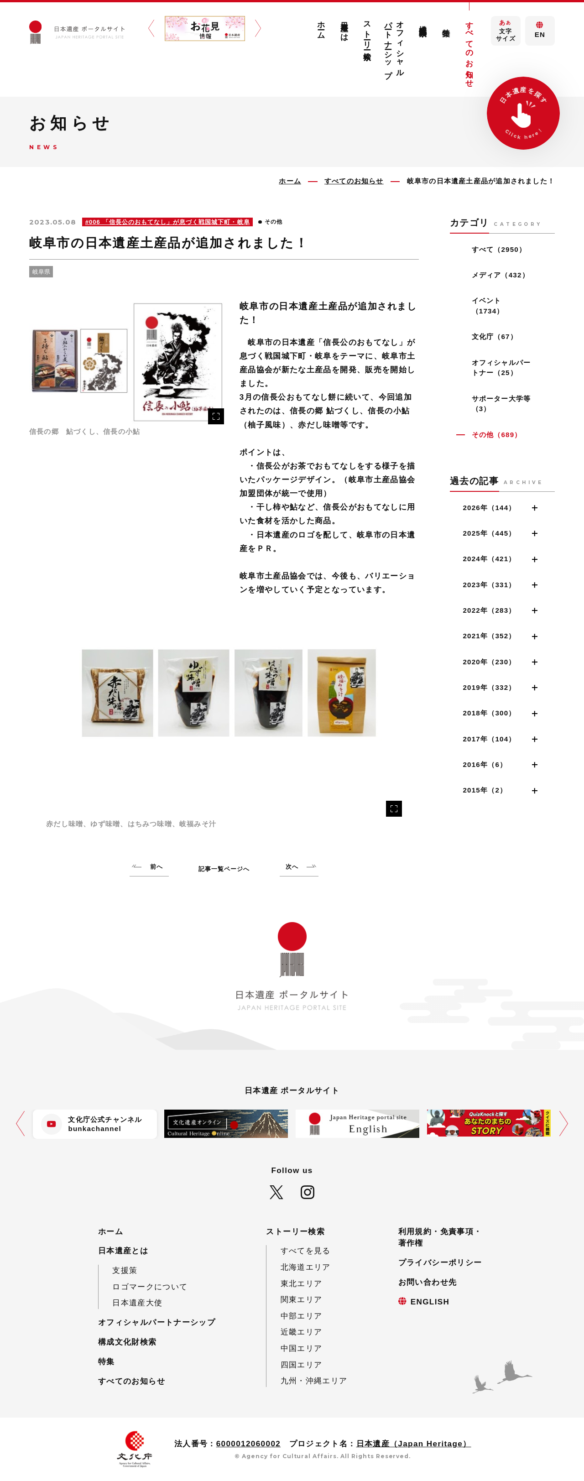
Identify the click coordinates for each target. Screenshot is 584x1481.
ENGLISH (430, 1302)
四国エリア (302, 1365)
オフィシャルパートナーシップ (394, 45)
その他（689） (497, 434)
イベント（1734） (488, 306)
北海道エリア (306, 1267)
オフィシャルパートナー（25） (501, 368)
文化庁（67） (494, 336)
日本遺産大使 (137, 1302)
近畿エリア (302, 1332)
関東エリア (302, 1299)
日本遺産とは (344, 27)
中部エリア (302, 1316)
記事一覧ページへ (224, 869)
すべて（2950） (499, 249)
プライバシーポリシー (440, 1262)
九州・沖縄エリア (314, 1381)
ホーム (321, 26)
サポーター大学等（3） (501, 404)
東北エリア (302, 1283)
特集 (446, 23)
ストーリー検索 (367, 32)
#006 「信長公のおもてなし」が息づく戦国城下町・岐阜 (167, 222)
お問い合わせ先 (427, 1282)
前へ (156, 866)
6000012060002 (248, 1443)
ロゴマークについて (150, 1287)
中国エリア (302, 1348)
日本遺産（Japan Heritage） (413, 1443)
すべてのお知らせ (469, 50)
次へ (292, 866)
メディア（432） (500, 275)
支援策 (124, 1270)
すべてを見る (306, 1250)
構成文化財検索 (423, 22)
